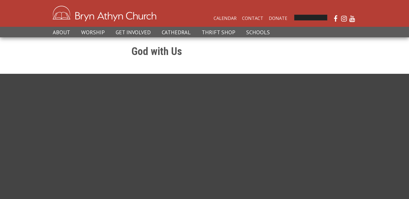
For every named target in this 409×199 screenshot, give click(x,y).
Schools (258, 32)
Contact (252, 18)
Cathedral (176, 32)
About (61, 32)
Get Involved (133, 32)
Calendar (225, 18)
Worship (93, 32)
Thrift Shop (218, 32)
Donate (278, 18)
